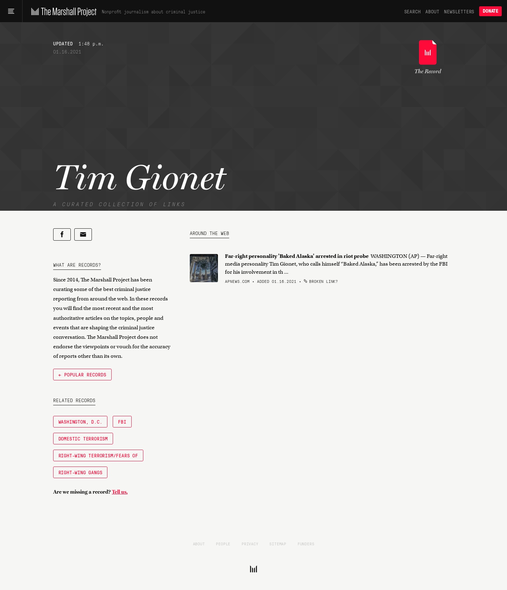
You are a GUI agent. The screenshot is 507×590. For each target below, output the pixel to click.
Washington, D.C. (80, 421)
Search (412, 11)
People (223, 543)
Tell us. (120, 492)
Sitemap (277, 543)
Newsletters (459, 11)
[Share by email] (83, 234)
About (432, 11)
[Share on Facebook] (62, 234)
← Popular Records (82, 374)
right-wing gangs (80, 472)
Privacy (250, 543)
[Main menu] (11, 11)
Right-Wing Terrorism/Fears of (98, 455)
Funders (306, 543)
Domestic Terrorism (83, 438)
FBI (122, 421)
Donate (490, 11)
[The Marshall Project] (62, 11)
